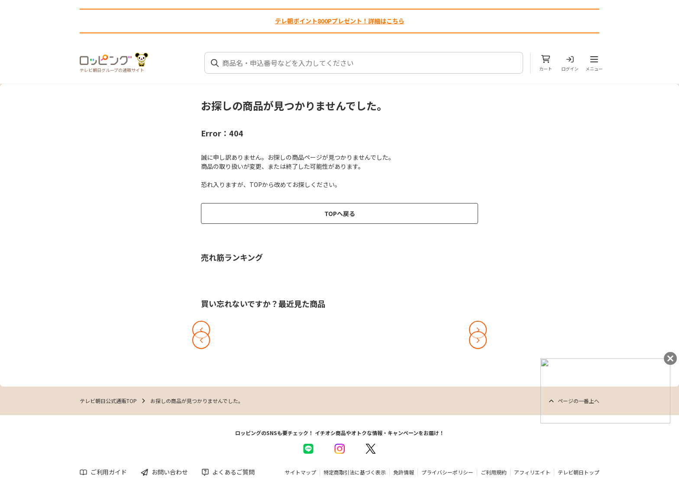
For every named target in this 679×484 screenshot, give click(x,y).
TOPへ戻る (339, 213)
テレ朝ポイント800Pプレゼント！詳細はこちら (339, 20)
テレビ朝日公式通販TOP (108, 400)
